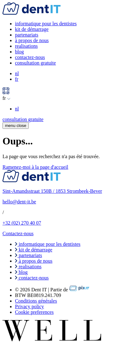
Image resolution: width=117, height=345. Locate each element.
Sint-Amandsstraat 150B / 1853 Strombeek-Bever (52, 191)
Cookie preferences (34, 312)
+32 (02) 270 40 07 (21, 223)
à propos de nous (32, 40)
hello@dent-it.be (19, 201)
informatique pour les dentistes (46, 23)
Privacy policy (29, 306)
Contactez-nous (18, 233)
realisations (26, 46)
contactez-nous (30, 57)
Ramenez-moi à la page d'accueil (35, 167)
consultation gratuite (35, 63)
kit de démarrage (32, 29)
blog (19, 51)
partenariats (26, 34)
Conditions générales (36, 301)
